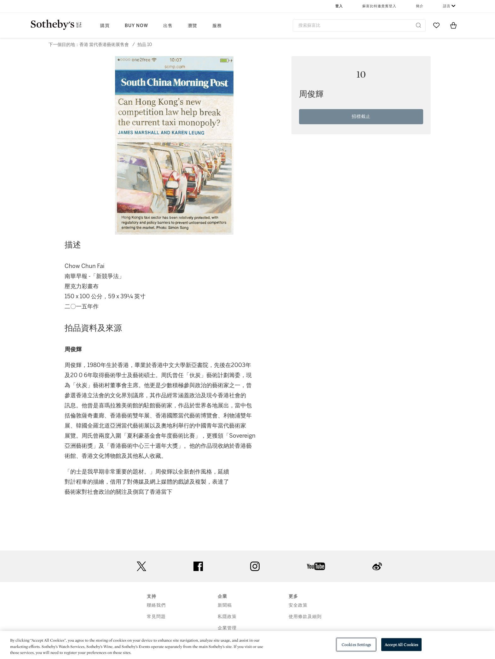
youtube (316, 566)
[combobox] (359, 25)
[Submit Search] (418, 25)
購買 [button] (105, 25)
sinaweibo (377, 566)
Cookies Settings (356, 644)
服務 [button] (217, 25)
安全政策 (298, 605)
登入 (339, 6)
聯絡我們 (156, 605)
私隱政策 (227, 616)
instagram (255, 566)
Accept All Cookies (401, 644)
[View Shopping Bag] (453, 25)
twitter (141, 566)
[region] (247, 645)
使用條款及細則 (305, 616)
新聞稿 (225, 605)
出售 (168, 25)
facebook (198, 566)
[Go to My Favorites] (436, 25)
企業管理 (227, 628)
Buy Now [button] (136, 25)
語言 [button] (447, 6)
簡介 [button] (419, 6)
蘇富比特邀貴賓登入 (379, 6)
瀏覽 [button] (192, 25)
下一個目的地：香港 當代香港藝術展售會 (89, 44)
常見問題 (156, 616)
